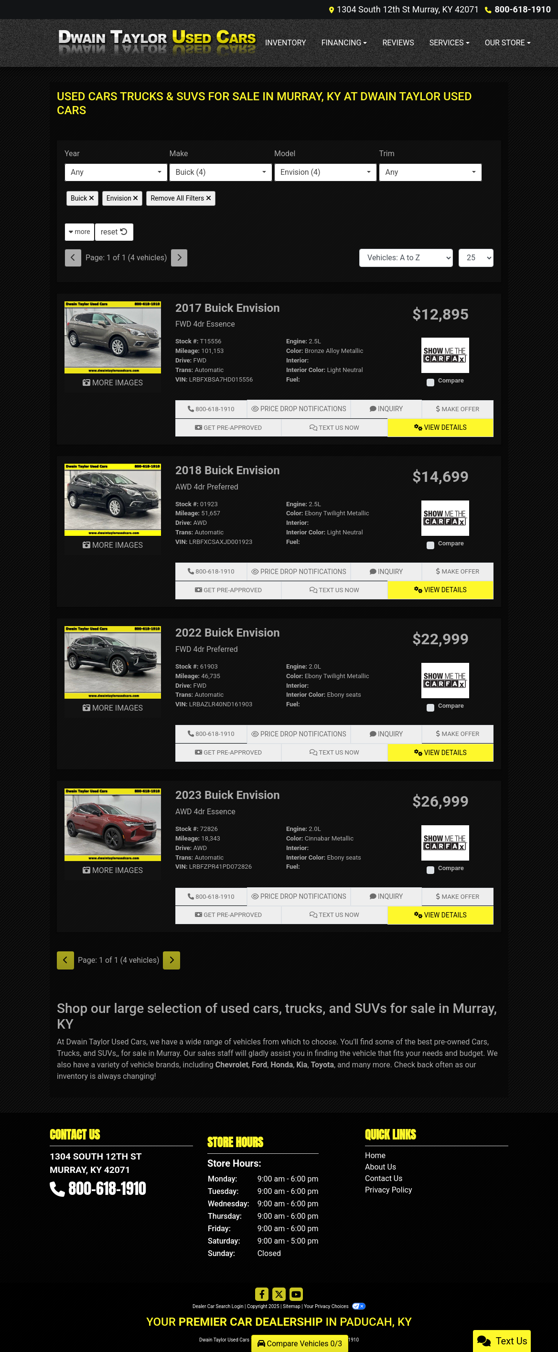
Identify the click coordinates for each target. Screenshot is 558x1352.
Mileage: (187, 350)
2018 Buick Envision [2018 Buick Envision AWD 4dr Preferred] (227, 469)
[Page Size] (476, 258)
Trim (386, 153)
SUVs (107, 1049)
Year (72, 153)
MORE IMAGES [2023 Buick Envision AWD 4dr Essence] (113, 867)
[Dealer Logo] (157, 42)
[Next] (179, 258)
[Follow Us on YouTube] (296, 1291)
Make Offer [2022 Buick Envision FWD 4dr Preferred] (457, 731)
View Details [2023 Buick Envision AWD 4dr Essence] (440, 911)
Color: (294, 350)
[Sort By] (406, 258)
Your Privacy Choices (334, 1302)
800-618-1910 (523, 9)
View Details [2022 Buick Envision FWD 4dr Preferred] (440, 750)
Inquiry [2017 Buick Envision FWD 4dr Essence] (384, 408)
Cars (479, 1038)
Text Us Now (334, 426)
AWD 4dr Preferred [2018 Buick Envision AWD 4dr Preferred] (206, 485)
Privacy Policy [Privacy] (388, 1186)
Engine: (296, 341)
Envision (123, 198)
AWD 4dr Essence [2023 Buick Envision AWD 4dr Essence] (205, 809)
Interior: (297, 360)
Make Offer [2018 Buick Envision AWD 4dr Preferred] (457, 570)
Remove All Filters (180, 198)
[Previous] (73, 258)
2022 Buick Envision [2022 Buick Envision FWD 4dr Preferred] (227, 631)
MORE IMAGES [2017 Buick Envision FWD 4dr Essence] (113, 382)
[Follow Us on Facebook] (261, 1291)
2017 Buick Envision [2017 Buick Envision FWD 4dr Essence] (227, 308)
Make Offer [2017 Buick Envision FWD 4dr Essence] (457, 408)
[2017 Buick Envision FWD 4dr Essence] (112, 336)
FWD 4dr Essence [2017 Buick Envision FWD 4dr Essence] (205, 324)
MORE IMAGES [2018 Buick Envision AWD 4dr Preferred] (113, 544)
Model (285, 153)
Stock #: (187, 341)
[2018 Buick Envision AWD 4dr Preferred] (112, 498)
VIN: (181, 379)
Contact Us (384, 1174)
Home (375, 1151)
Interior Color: (305, 369)
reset (114, 231)
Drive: (183, 360)
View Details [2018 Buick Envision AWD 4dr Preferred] (440, 588)
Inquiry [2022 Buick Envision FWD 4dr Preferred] (384, 731)
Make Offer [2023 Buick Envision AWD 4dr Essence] (457, 893)
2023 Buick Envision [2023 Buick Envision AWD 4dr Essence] (227, 792)
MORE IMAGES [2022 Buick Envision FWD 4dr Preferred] (113, 706)
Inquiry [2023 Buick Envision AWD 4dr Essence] (384, 893)
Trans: (184, 369)
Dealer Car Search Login (218, 1302)
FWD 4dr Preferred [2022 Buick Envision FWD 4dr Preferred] (206, 647)
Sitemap (291, 1302)
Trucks (68, 1049)
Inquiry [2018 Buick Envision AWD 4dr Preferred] (384, 570)
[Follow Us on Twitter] (279, 1291)
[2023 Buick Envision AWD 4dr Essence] (112, 821)
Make (178, 153)
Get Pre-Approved (228, 426)
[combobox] (116, 172)
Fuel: (293, 379)
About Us (380, 1163)
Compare (451, 380)
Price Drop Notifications (298, 408)
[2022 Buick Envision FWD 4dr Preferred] (112, 659)
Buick (82, 198)
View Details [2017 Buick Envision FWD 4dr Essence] (440, 426)
